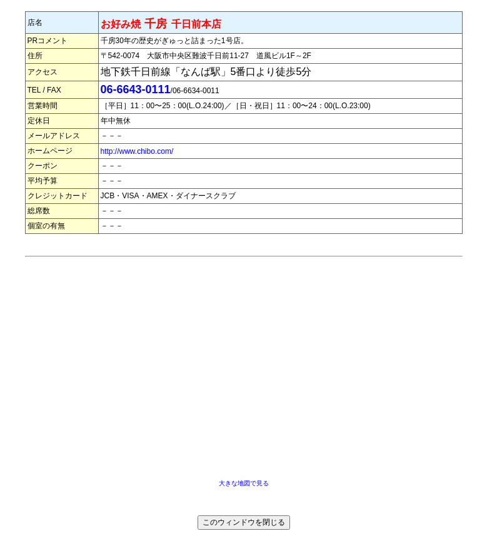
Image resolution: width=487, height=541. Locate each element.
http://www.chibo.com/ (137, 151)
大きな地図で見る (244, 483)
